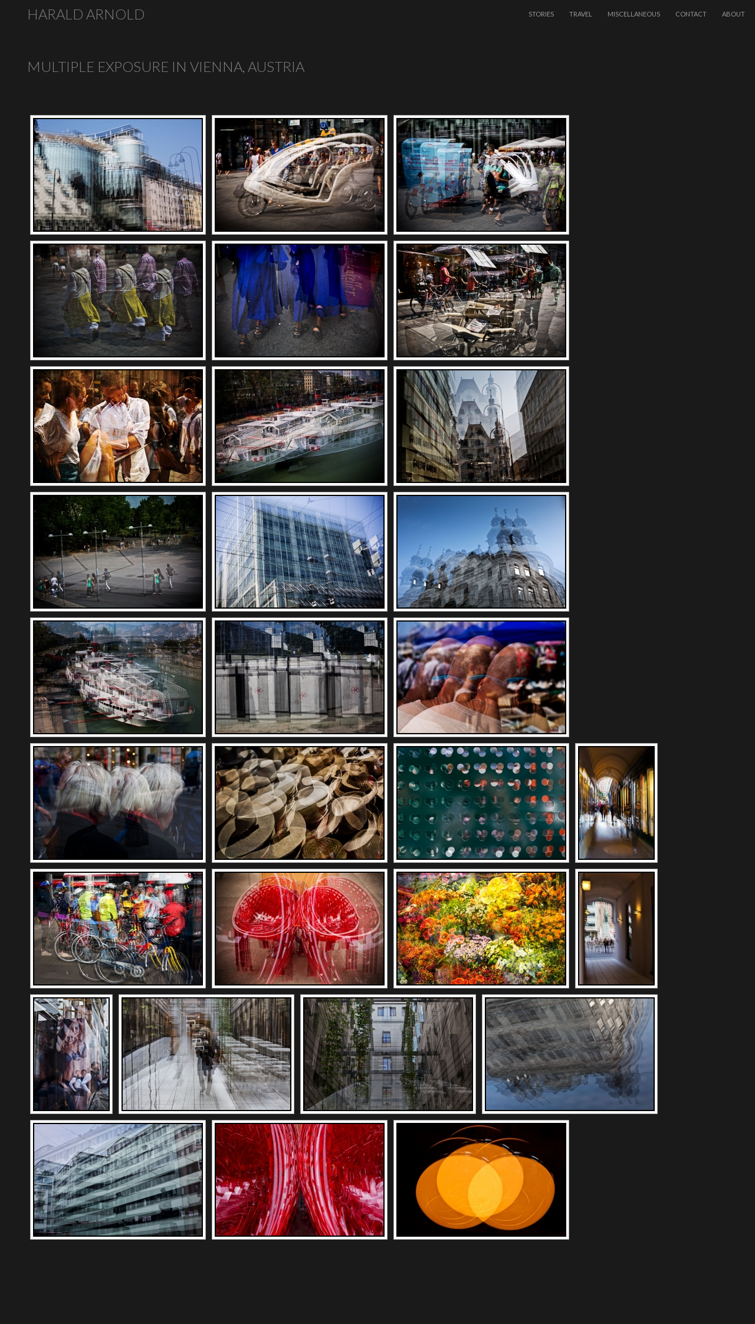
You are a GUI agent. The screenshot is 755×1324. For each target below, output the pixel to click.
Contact (691, 14)
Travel (580, 14)
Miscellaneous (634, 14)
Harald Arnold (86, 13)
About (733, 14)
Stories (541, 14)
